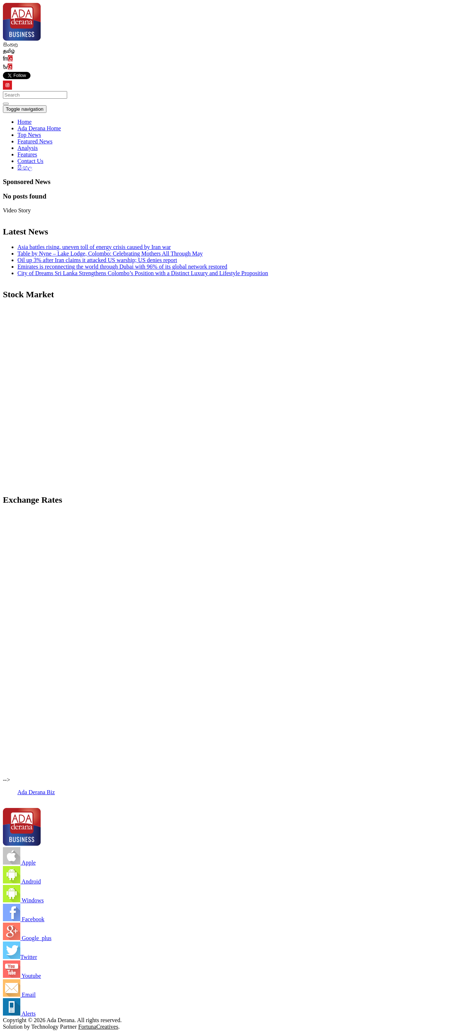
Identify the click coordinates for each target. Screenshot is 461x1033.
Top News (29, 135)
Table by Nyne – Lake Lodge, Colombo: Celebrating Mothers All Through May (110, 253)
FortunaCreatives (98, 1027)
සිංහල (24, 167)
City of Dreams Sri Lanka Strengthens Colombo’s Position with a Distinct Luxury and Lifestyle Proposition (142, 273)
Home (24, 122)
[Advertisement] (220, 437)
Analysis (27, 148)
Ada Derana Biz (36, 792)
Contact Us (30, 161)
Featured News (34, 141)
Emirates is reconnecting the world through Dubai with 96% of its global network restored (122, 267)
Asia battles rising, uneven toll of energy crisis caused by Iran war (94, 247)
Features (27, 154)
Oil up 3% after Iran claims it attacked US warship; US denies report (97, 260)
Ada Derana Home (39, 128)
